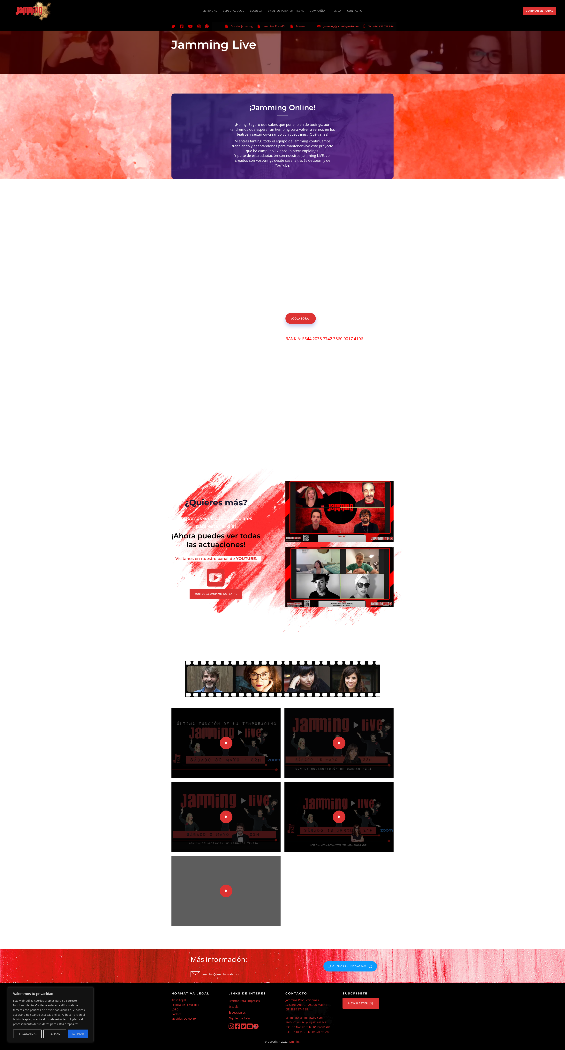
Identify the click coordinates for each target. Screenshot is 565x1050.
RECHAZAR (55, 1034)
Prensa (300, 26)
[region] (51, 1014)
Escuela (233, 1006)
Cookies (176, 1014)
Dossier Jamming (242, 26)
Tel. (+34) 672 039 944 (381, 26)
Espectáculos (237, 1012)
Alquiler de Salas (240, 1018)
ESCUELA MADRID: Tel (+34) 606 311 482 (307, 1027)
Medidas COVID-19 (183, 1018)
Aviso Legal (178, 1000)
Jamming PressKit (274, 26)
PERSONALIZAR (27, 1034)
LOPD (174, 1009)
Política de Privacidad (185, 1005)
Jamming (294, 1041)
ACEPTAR (78, 1034)
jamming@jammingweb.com (341, 26)
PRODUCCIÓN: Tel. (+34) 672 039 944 (305, 1022)
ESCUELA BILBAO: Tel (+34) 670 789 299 (307, 1032)
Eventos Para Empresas (244, 1001)
